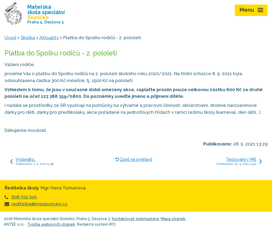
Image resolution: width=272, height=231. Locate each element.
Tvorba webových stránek (51, 224)
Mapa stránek (173, 218)
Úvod (10, 37)
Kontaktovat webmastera (135, 218)
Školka (28, 37)
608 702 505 (24, 197)
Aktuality (49, 37)
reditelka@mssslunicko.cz (39, 203)
